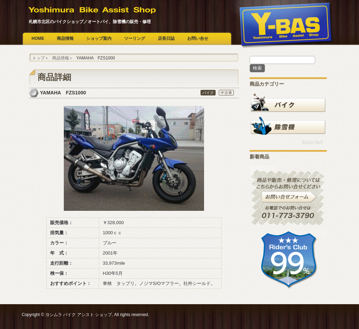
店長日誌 (166, 38)
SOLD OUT (312, 142)
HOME (38, 38)
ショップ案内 (98, 38)
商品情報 (65, 38)
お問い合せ (197, 38)
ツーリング (134, 38)
